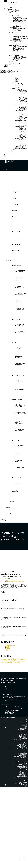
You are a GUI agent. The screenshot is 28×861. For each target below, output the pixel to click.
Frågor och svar (12, 12)
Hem (12, 74)
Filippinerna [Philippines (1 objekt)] (2, 662)
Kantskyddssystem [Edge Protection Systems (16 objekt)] (17, 659)
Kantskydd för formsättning (15, 40)
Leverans (10, 581)
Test (7, 649)
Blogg (6, 65)
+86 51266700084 (9, 161)
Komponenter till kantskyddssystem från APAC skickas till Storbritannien (12, 574)
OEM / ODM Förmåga (14, 10)
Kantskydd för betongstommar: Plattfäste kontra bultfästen (13, 626)
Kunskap (8, 648)
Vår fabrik (11, 3)
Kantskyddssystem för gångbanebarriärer (18, 26)
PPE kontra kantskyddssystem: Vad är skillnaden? (12, 608)
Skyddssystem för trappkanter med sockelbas (20, 37)
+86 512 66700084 (7, 699)
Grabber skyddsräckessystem (20, 57)
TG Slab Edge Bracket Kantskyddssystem (18, 22)
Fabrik (22, 581)
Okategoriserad (9, 650)
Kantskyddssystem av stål (12, 709)
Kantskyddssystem (16, 581)
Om (6, 1)
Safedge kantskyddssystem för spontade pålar (20, 47)
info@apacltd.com (14, 71)
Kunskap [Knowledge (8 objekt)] (16, 661)
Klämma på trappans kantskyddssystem (17, 34)
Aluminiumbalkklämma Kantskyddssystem (18, 43)
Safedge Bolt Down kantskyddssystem (17, 17)
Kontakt (7, 66)
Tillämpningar (12, 5)
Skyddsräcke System (14, 55)
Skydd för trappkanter (14, 32)
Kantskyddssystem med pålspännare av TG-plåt (18, 49)
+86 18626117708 (16, 699)
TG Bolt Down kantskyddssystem (20, 24)
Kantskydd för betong (14, 15)
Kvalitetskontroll (13, 9)
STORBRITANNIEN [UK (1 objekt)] (17, 662)
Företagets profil (13, 2)
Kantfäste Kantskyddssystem (19, 20)
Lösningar (7, 14)
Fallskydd (8, 647)
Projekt (10, 7)
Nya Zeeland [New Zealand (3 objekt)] (22, 661)
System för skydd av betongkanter (13, 706)
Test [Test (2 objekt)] (13, 662)
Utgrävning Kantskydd (14, 45)
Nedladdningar (8, 64)
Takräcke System (17, 59)
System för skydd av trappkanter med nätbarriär (20, 39)
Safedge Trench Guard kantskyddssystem (18, 51)
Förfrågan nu (3, 519)
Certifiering (11, 6)
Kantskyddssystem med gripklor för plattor (20, 19)
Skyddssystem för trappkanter (12, 710)
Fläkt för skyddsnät (13, 61)
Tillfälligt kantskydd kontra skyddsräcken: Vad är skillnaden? (14, 617)
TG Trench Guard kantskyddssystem (17, 53)
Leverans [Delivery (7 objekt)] (7, 659)
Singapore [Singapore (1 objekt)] (6, 662)
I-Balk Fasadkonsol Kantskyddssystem (17, 31)
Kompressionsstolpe (14, 60)
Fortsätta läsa (4, 590)
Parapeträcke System (18, 58)
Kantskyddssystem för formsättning (14, 708)
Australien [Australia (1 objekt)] (2, 659)
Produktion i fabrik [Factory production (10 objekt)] (7, 661)
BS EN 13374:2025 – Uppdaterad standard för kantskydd (13, 635)
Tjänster (7, 8)
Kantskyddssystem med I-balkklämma (19, 29)
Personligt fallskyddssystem (15, 63)
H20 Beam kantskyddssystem (19, 41)
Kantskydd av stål (13, 27)
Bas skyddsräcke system (18, 56)
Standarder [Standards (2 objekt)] (10, 662)
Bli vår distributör (13, 11)
